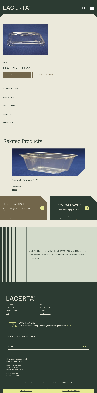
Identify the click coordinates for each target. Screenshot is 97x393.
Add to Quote (17, 74)
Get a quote (26, 391)
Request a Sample (70, 391)
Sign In (43, 382)
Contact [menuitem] (43, 310)
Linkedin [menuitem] (10, 307)
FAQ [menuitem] (7, 314)
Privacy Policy (29, 382)
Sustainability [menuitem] (12, 310)
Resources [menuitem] (44, 304)
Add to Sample (46, 74)
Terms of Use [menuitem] (45, 314)
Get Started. (71, 326)
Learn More (34, 258)
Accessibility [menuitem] (45, 307)
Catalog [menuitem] (9, 304)
